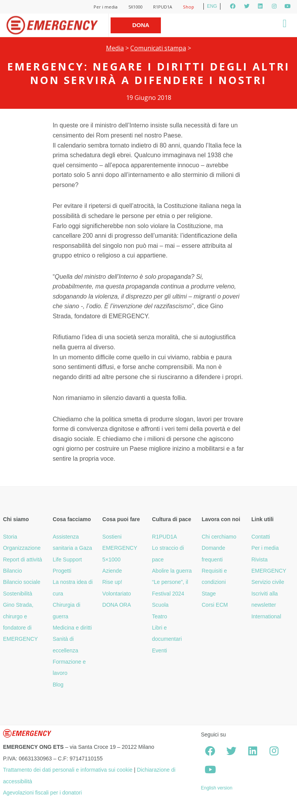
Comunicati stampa (158, 48)
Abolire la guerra (172, 571)
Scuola (160, 605)
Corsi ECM (214, 605)
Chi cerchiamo (218, 537)
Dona (140, 25)
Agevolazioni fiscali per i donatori (42, 792)
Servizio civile (267, 582)
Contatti (260, 537)
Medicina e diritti (72, 628)
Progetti (62, 571)
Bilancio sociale (22, 582)
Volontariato (116, 593)
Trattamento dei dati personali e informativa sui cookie (68, 770)
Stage (208, 593)
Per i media (106, 7)
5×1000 (111, 559)
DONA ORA (116, 605)
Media (115, 48)
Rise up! (112, 582)
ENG (212, 6)
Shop (188, 7)
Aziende (112, 571)
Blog (58, 684)
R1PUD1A (162, 7)
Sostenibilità (17, 593)
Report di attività (22, 559)
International (266, 616)
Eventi (159, 650)
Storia (10, 537)
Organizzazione (22, 548)
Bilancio (12, 571)
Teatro (159, 616)
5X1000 (135, 7)
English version (216, 788)
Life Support (67, 559)
